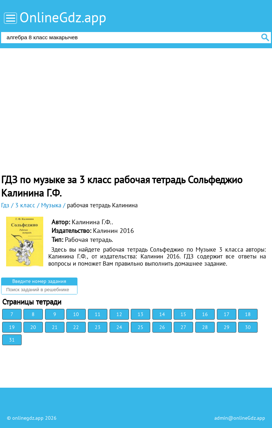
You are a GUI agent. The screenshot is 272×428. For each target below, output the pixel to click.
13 (140, 314)
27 (183, 327)
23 (98, 327)
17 (226, 314)
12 (119, 314)
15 (183, 314)
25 (140, 327)
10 (76, 314)
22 (76, 327)
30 (248, 327)
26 (162, 327)
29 (226, 327)
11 (98, 314)
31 (12, 340)
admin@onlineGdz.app (239, 418)
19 (12, 327)
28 (205, 327)
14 (162, 314)
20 (33, 327)
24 (119, 327)
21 (55, 327)
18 (248, 314)
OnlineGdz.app (62, 17)
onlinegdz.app (28, 418)
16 (205, 314)
